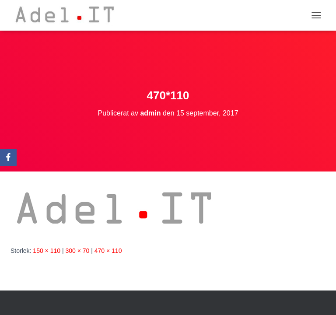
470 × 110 (108, 250)
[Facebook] (8, 157)
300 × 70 (77, 250)
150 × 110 (46, 250)
